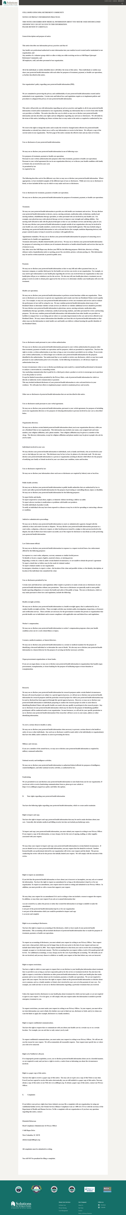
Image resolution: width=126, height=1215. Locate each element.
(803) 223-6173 (121, 1)
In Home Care (62, 1205)
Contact (80, 1210)
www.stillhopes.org (57, 1083)
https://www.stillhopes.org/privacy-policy (36, 787)
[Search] (122, 3)
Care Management (63, 1210)
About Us (80, 1205)
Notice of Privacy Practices (85, 1213)
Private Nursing (62, 1208)
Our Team (80, 1208)
